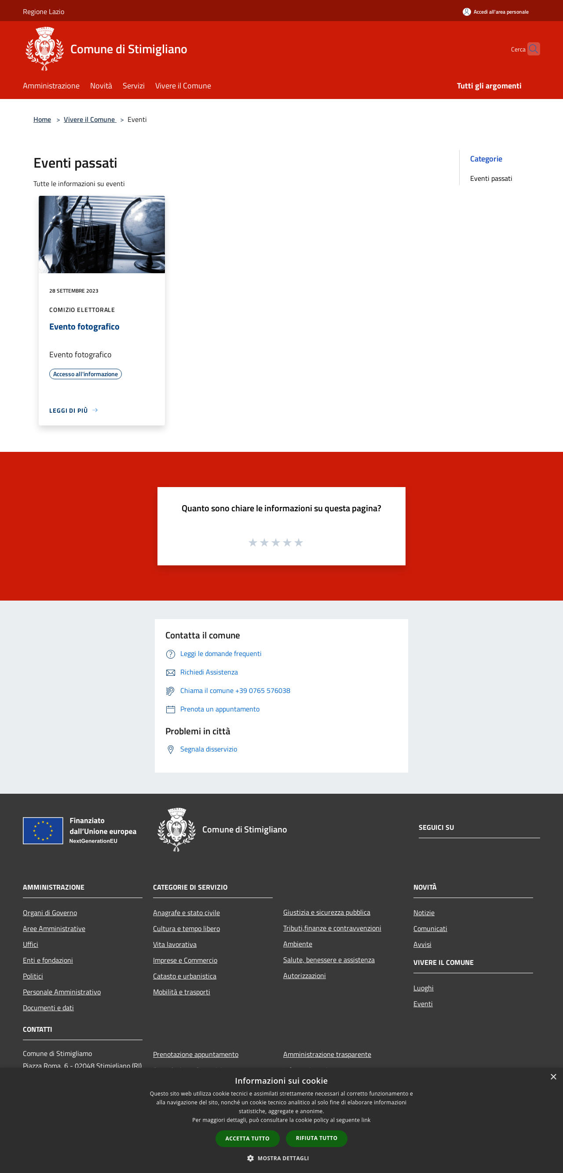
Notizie (424, 912)
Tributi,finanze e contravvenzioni (332, 928)
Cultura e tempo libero (186, 928)
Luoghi (423, 987)
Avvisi (422, 944)
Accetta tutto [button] (248, 1138)
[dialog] (281, 1120)
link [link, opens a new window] (366, 1120)
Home (42, 119)
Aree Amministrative (54, 928)
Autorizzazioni (304, 975)
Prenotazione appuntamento (195, 1054)
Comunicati (430, 928)
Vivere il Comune (90, 119)
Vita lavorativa (175, 944)
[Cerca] (529, 48)
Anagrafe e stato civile (186, 912)
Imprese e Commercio (185, 960)
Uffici (30, 944)
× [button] (553, 1077)
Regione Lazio (43, 11)
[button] (281, 1158)
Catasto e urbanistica (184, 976)
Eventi (423, 1003)
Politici (33, 976)
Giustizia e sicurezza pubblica (326, 912)
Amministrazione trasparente (327, 1054)
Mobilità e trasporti (181, 991)
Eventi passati (491, 178)
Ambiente (297, 943)
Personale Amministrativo (62, 991)
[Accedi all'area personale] (495, 11)
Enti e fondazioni (48, 960)
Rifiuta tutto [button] (317, 1138)
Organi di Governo (50, 912)
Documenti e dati (48, 1007)
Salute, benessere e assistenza (329, 959)
